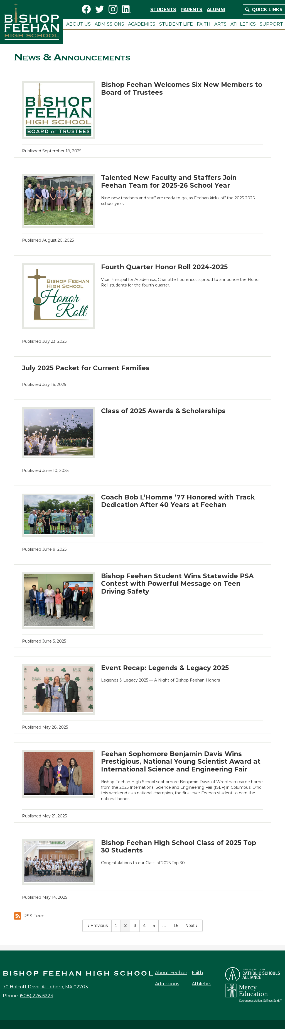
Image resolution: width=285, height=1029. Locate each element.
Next (192, 925)
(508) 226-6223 (36, 995)
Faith (197, 972)
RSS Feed (29, 916)
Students (163, 9)
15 (175, 925)
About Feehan (171, 972)
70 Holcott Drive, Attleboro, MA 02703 (45, 986)
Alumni (216, 9)
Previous (97, 925)
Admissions (167, 983)
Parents (191, 9)
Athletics (201, 983)
